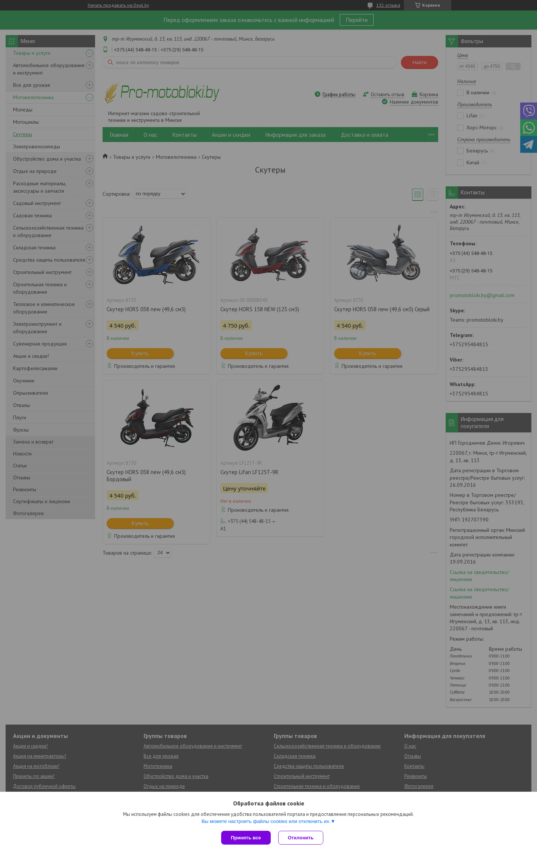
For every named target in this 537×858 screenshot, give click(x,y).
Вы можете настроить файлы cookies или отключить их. (265, 821)
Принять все (246, 837)
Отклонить (301, 837)
